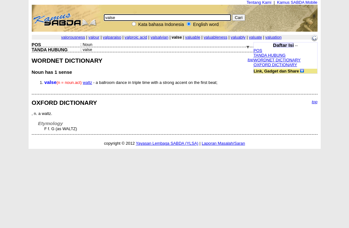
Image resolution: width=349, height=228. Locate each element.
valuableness (215, 37)
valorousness (73, 37)
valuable (192, 37)
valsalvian (159, 37)
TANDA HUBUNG (270, 55)
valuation (273, 37)
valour (93, 37)
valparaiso (112, 37)
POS (258, 50)
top (250, 59)
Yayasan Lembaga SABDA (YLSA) (167, 143)
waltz (87, 82)
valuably (238, 37)
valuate (255, 37)
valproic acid (135, 37)
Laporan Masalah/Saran (223, 143)
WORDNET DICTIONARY (277, 60)
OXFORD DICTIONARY (275, 64)
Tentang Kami (258, 2)
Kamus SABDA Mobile (297, 2)
